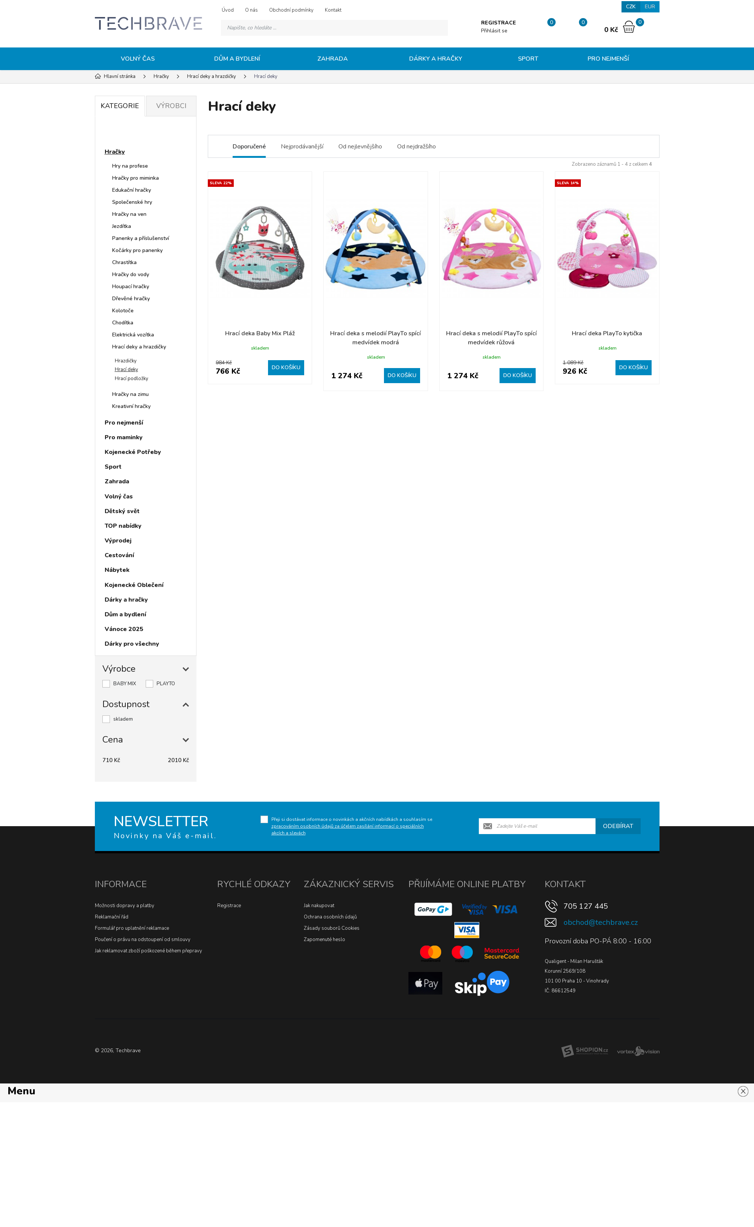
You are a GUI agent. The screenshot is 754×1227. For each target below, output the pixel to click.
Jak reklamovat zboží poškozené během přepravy (148, 950)
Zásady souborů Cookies (331, 928)
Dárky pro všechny (132, 644)
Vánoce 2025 (124, 629)
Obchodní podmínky (291, 10)
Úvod (228, 10)
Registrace (229, 905)
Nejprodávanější (302, 146)
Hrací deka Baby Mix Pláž (260, 333)
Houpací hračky (130, 286)
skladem (123, 719)
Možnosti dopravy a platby (124, 905)
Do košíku (286, 367)
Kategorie (120, 105)
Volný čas (138, 59)
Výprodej (118, 540)
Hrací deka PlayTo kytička (607, 333)
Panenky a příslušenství (140, 238)
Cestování (119, 555)
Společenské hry (132, 202)
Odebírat (618, 826)
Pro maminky (124, 437)
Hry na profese (130, 166)
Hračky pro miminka (135, 178)
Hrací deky (126, 369)
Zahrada (332, 59)
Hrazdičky (126, 361)
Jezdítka (121, 226)
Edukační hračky (131, 190)
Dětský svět (122, 511)
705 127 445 (586, 906)
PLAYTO (166, 683)
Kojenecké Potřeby (133, 452)
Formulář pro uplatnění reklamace (132, 928)
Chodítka (122, 322)
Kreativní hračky (131, 406)
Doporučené (249, 146)
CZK (631, 6)
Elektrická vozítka (133, 334)
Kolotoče (123, 310)
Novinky (123, 133)
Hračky (115, 152)
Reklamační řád (111, 917)
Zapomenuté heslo (324, 939)
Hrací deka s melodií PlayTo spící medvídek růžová (491, 338)
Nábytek (117, 570)
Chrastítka (124, 262)
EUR (650, 6)
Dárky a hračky (435, 59)
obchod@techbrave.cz (601, 922)
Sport (528, 59)
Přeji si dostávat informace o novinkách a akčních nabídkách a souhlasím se (351, 826)
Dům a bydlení (237, 59)
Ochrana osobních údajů (330, 917)
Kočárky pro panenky (137, 250)
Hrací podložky (131, 378)
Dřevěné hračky (131, 298)
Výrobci (171, 105)
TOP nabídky (123, 526)
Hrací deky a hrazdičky (139, 346)
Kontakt (333, 10)
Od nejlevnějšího (360, 146)
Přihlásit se (494, 30)
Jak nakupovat (319, 905)
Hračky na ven (129, 214)
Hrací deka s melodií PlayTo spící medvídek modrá (375, 338)
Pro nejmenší (608, 59)
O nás (251, 10)
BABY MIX (124, 683)
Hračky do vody (130, 274)
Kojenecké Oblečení (134, 585)
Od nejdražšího (416, 146)
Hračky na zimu (130, 394)
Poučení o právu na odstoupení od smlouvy (142, 939)
